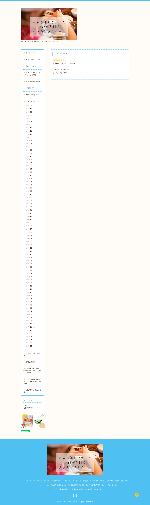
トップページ (30, 53)
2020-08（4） (31, 226)
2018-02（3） (31, 317)
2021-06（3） (31, 200)
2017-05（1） (31, 346)
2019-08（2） (31, 261)
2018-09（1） (31, 295)
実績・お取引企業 (31, 95)
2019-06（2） (31, 267)
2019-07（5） (31, 264)
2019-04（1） (31, 273)
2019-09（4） (31, 257)
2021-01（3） (31, 210)
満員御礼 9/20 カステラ (63, 63)
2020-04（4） (31, 235)
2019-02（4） (31, 280)
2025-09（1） (31, 112)
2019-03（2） (31, 276)
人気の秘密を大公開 (32, 81)
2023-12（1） (31, 156)
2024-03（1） (31, 150)
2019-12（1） (31, 248)
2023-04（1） (31, 169)
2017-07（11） (31, 340)
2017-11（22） (31, 327)
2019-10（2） (31, 254)
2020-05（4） (31, 232)
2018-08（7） (31, 298)
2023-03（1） (31, 172)
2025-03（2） (31, 121)
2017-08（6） (31, 336)
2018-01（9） (31, 321)
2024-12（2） (31, 128)
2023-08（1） (31, 159)
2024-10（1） (31, 134)
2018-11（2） (31, 289)
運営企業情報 (30, 362)
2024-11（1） (31, 131)
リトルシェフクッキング (69, 502)
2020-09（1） (31, 223)
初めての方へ (30, 66)
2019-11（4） (31, 251)
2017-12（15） (31, 324)
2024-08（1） (31, 140)
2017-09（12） (31, 333)
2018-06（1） (31, 305)
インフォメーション (32, 101)
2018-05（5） (31, 308)
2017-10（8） (31, 330)
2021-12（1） (31, 194)
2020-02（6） (31, 242)
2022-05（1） (31, 188)
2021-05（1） (31, 204)
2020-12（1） (31, 213)
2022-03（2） (31, 191)
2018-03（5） (31, 314)
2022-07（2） (31, 185)
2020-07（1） (31, 229)
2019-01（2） (31, 283)
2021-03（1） (31, 207)
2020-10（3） (31, 219)
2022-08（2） (31, 181)
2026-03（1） (31, 106)
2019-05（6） (31, 270)
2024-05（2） (31, 147)
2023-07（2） (31, 163)
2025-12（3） (31, 109)
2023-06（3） (31, 166)
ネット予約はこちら (32, 59)
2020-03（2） (31, 238)
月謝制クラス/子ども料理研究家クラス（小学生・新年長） (32, 371)
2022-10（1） (31, 175)
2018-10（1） (31, 292)
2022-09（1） (31, 178)
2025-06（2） (31, 115)
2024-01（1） (31, 153)
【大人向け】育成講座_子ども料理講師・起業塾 (32, 381)
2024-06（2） (31, 144)
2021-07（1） (31, 197)
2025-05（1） (31, 118)
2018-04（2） (31, 311)
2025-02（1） (31, 125)
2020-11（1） (31, 216)
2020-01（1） (31, 245)
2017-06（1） (31, 343)
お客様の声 (29, 88)
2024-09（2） (31, 137)
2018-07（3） (31, 302)
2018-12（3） (31, 286)
